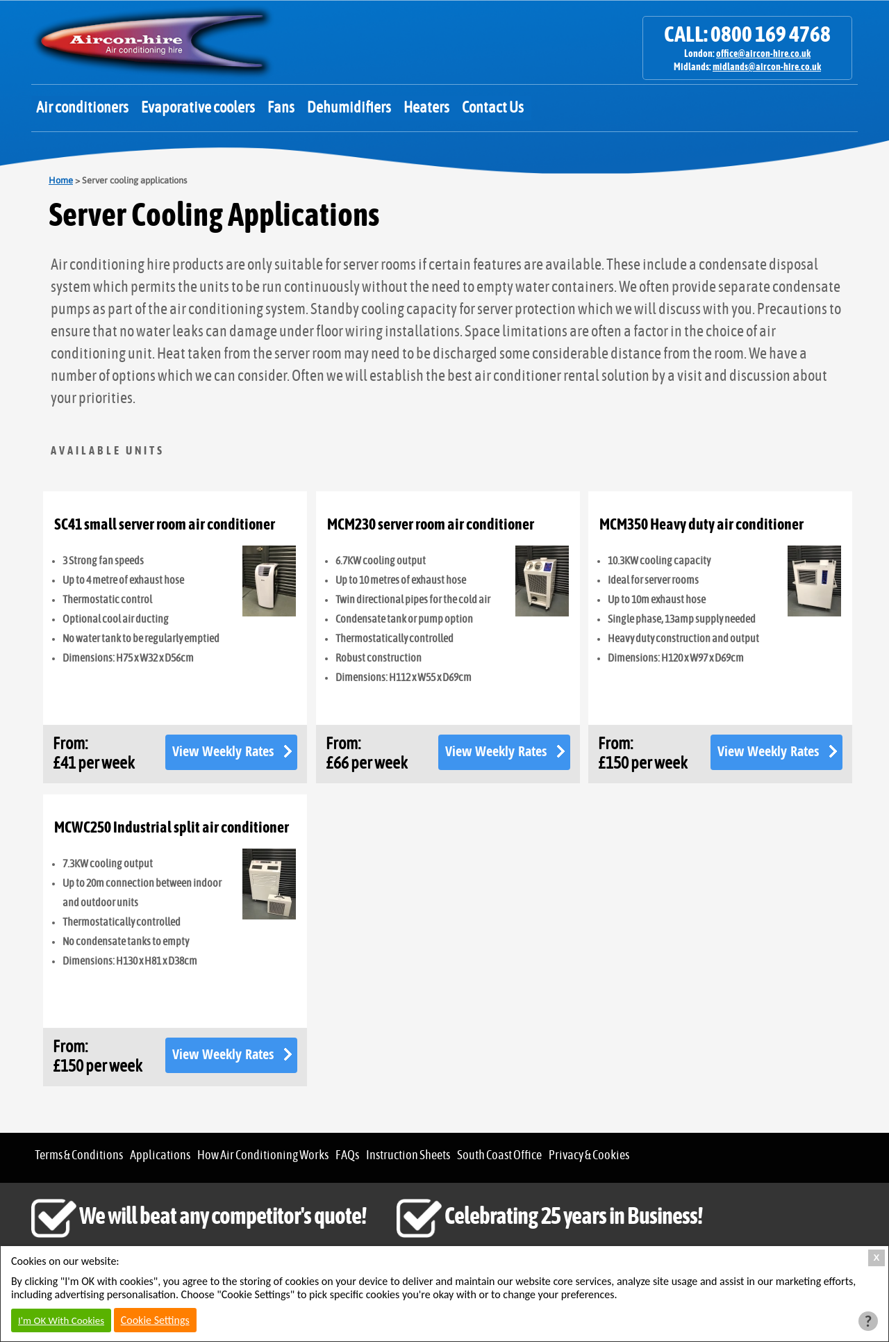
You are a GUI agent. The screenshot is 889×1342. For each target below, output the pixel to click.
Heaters (426, 107)
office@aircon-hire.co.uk (763, 54)
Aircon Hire (152, 42)
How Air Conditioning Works (263, 1155)
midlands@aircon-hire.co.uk (767, 67)
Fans (280, 107)
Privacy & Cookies (589, 1155)
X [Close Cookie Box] (877, 1257)
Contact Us (493, 107)
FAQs (347, 1155)
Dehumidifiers (349, 107)
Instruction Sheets (408, 1155)
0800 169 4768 (771, 35)
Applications (160, 1155)
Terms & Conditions (79, 1155)
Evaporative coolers (198, 107)
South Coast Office (499, 1155)
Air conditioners (82, 107)
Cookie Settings (155, 1320)
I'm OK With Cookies (61, 1320)
